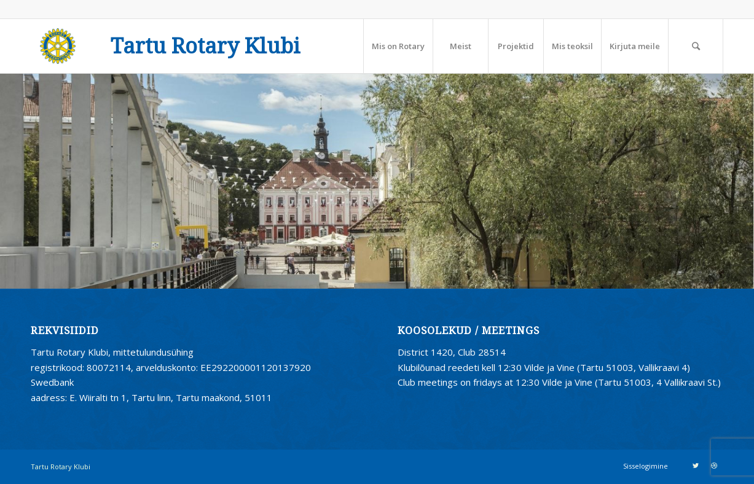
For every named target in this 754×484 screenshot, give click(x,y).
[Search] (695, 46)
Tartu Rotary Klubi (205, 46)
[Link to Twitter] (695, 465)
